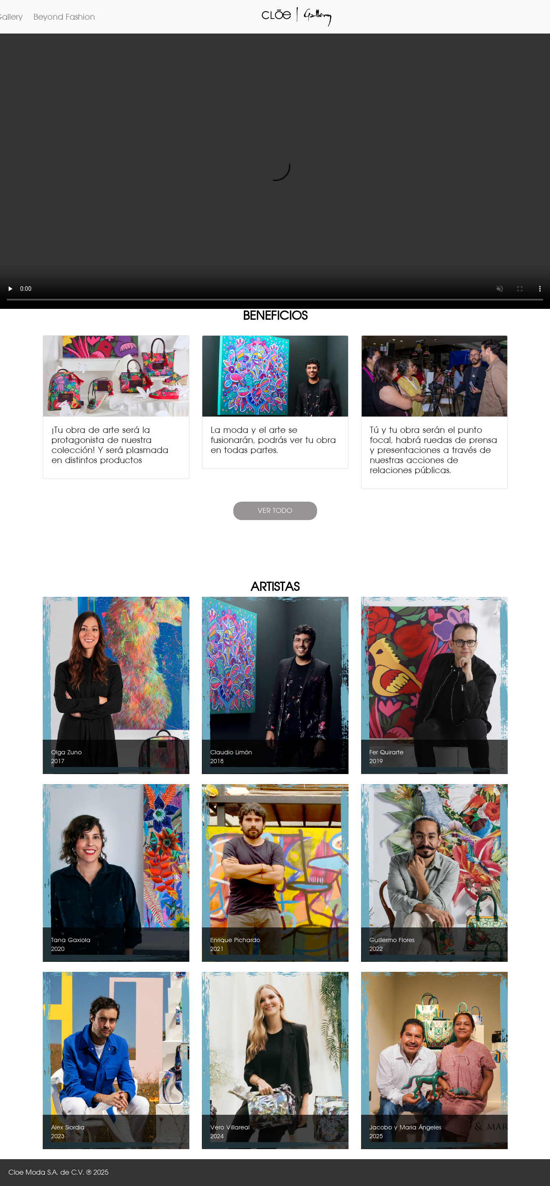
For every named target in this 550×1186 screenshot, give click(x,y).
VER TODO (275, 511)
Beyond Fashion (64, 16)
